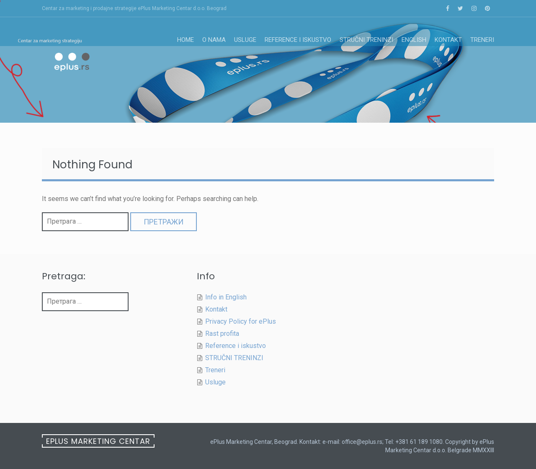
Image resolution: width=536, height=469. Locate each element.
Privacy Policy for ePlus (240, 321)
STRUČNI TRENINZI (366, 40)
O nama (214, 40)
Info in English (226, 297)
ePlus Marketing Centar (98, 441)
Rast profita (222, 334)
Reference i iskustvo (298, 40)
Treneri (482, 40)
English (414, 40)
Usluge (245, 40)
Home (185, 40)
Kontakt (448, 40)
